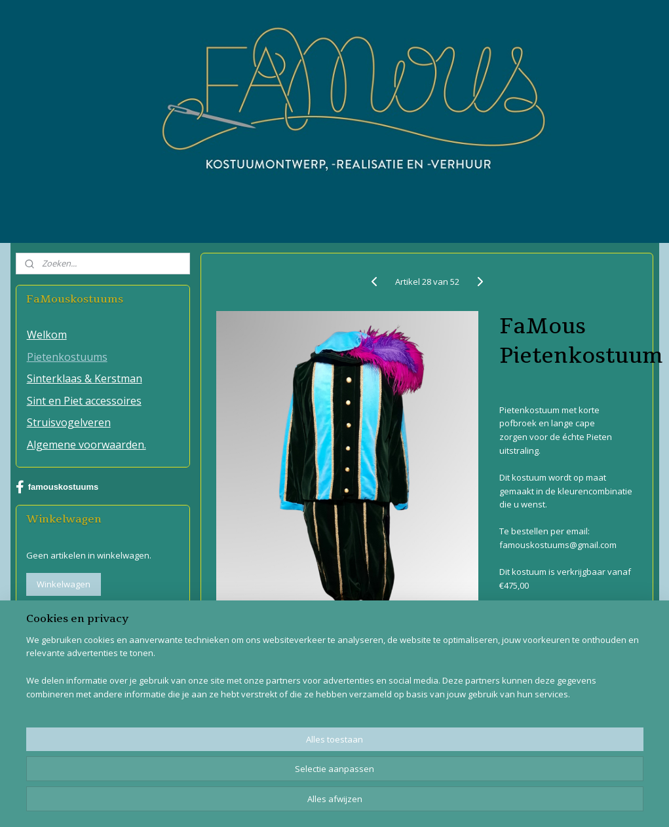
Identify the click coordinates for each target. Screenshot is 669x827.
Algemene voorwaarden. (86, 444)
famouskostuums (57, 487)
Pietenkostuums (67, 357)
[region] (248, 778)
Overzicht (529, 617)
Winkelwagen (63, 584)
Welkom (47, 334)
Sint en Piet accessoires (84, 401)
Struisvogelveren (69, 422)
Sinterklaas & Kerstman (84, 378)
